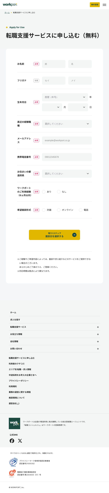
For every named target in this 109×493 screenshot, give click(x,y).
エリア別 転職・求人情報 (20, 369)
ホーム (7, 12)
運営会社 (14, 403)
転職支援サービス (18, 327)
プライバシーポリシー (19, 380)
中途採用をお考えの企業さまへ (23, 375)
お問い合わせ (16, 348)
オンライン (67, 209)
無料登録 (94, 5)
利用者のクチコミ (17, 363)
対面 (49, 209)
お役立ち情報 (16, 334)
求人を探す (15, 319)
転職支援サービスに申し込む (22, 358)
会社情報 (14, 341)
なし (64, 191)
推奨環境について (17, 398)
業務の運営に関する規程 (20, 392)
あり (49, 191)
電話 (86, 209)
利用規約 (13, 386)
